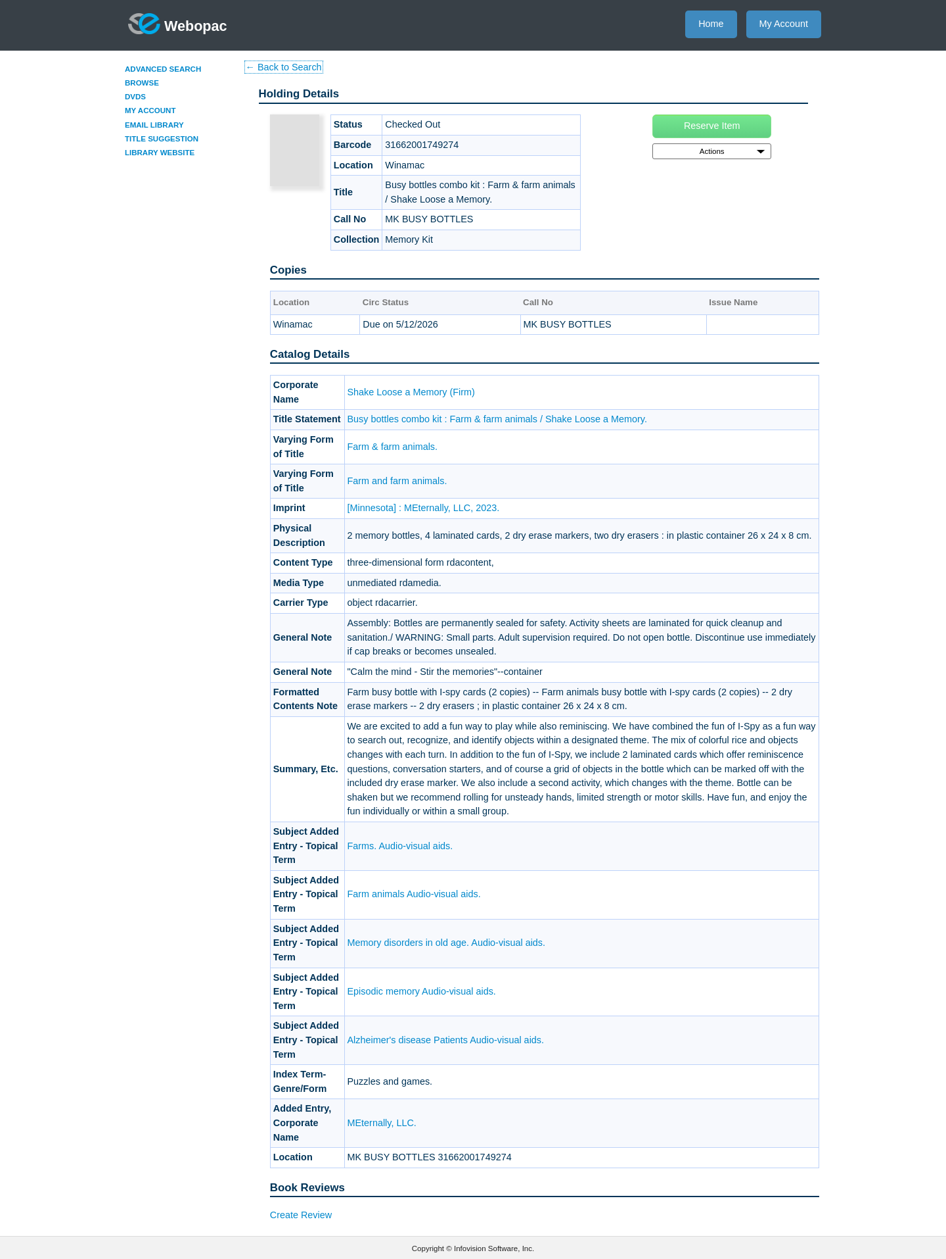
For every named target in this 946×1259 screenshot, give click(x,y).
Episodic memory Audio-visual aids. (422, 991)
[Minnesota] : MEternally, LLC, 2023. (424, 508)
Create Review (301, 1215)
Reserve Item (712, 125)
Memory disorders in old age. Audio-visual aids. (447, 942)
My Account (783, 23)
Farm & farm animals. (393, 446)
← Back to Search (284, 67)
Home (710, 23)
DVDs (135, 97)
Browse (142, 83)
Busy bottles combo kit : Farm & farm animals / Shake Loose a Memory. (497, 419)
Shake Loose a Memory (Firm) (411, 392)
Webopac (177, 23)
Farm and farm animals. (397, 481)
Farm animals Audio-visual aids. (414, 894)
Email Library (154, 125)
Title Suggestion (161, 139)
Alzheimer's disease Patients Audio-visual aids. (446, 1040)
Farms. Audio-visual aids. (400, 846)
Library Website (159, 153)
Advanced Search (163, 69)
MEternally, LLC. (382, 1123)
